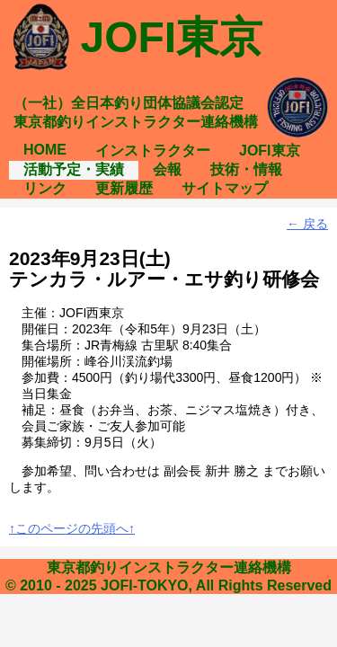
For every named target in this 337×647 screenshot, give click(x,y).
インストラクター (152, 150)
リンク (45, 188)
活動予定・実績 (73, 169)
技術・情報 (246, 169)
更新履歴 (124, 188)
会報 (167, 169)
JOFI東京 (269, 150)
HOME (45, 149)
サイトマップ (225, 188)
